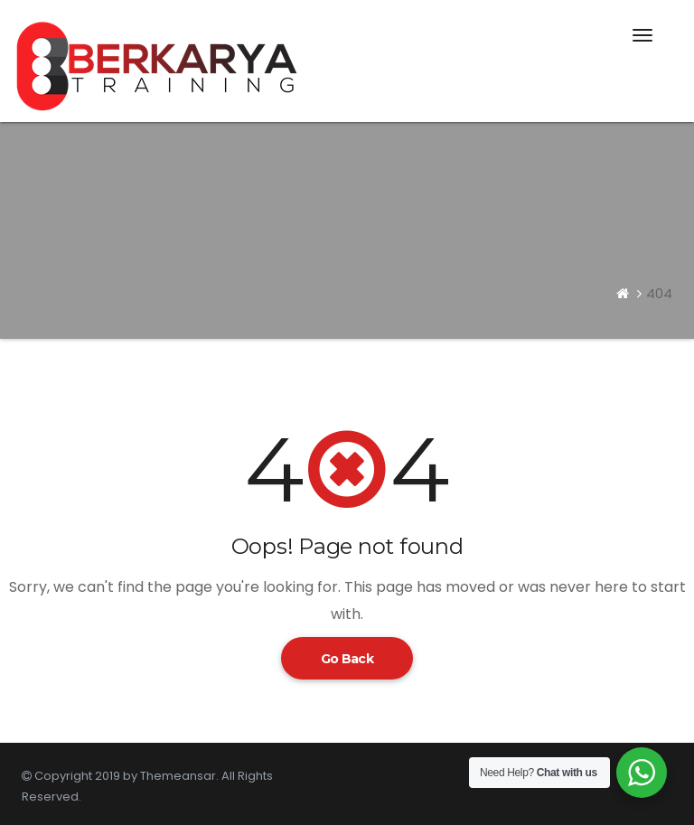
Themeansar (178, 775)
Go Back (347, 659)
